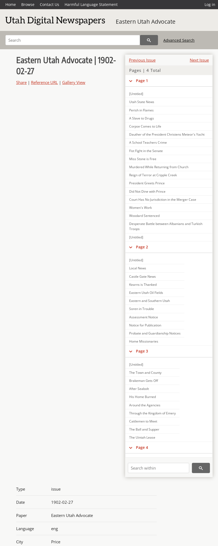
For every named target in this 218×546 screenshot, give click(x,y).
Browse (27, 4)
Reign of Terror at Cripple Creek (153, 175)
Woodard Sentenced (144, 215)
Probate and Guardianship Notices (155, 333)
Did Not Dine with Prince (147, 191)
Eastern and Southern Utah (149, 300)
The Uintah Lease (142, 437)
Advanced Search (179, 40)
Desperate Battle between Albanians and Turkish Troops (165, 226)
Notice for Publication (145, 325)
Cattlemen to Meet (143, 421)
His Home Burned (142, 396)
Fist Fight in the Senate (146, 151)
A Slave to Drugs (141, 118)
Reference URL (44, 82)
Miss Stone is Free (142, 159)
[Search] (72, 40)
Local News (137, 268)
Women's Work (140, 207)
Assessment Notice (143, 317)
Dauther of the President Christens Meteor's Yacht (167, 134)
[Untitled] (136, 93)
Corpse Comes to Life (145, 126)
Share (21, 82)
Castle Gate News (142, 276)
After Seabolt (139, 388)
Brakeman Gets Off (143, 380)
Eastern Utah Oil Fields (146, 292)
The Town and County (145, 372)
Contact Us (49, 4)
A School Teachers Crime (148, 142)
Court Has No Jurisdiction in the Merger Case (162, 199)
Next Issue (199, 60)
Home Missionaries (143, 341)
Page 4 (142, 447)
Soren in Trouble (141, 309)
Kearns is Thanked (143, 284)
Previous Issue (142, 60)
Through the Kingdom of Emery (152, 413)
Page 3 (142, 351)
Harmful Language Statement (91, 4)
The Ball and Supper (144, 429)
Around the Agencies (144, 405)
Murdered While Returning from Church (158, 167)
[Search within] (158, 468)
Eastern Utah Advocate (145, 21)
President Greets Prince (147, 183)
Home (10, 4)
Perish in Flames (141, 110)
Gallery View (73, 82)
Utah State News (141, 102)
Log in (210, 4)
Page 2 (142, 246)
